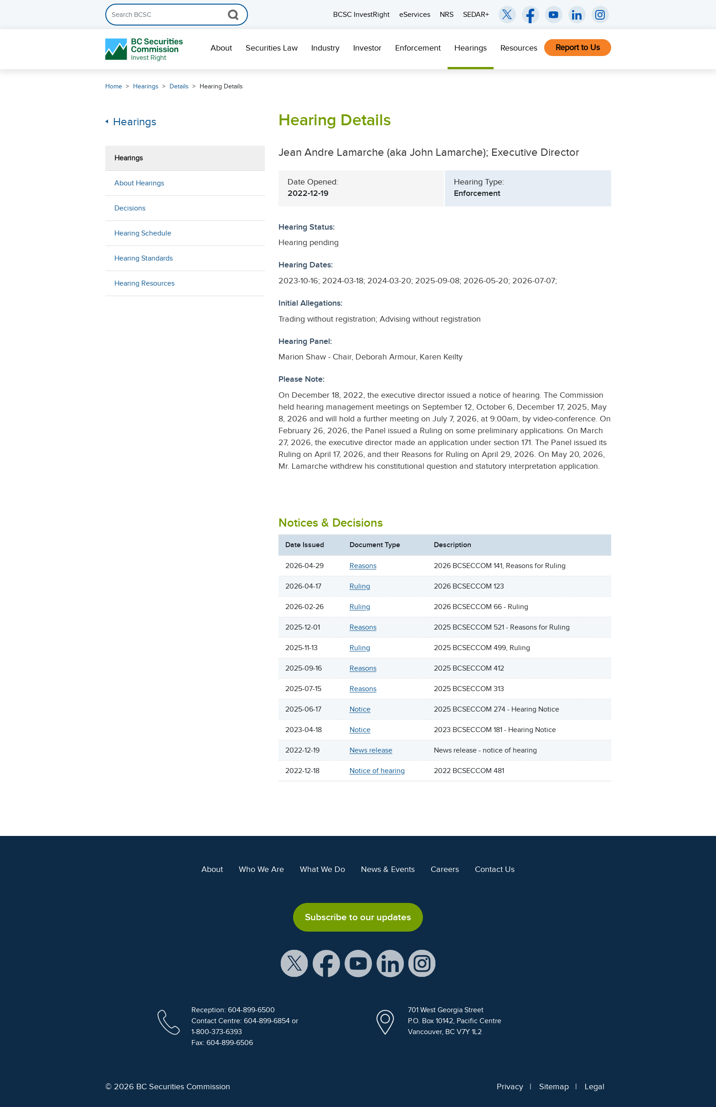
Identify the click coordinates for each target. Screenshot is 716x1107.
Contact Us (495, 869)
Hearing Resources (144, 283)
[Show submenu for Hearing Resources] (249, 283)
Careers (445, 869)
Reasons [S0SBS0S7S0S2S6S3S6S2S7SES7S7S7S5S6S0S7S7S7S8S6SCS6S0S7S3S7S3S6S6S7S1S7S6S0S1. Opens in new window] (363, 689)
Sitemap (554, 1086)
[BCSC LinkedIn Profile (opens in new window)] (390, 963)
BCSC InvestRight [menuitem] (361, 14)
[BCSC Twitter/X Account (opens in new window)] (507, 14)
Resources (518, 47)
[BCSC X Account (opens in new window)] (294, 963)
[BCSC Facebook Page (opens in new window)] (530, 14)
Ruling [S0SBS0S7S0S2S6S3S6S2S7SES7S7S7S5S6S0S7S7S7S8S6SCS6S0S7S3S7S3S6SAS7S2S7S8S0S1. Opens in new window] (360, 607)
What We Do (322, 869)
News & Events (388, 869)
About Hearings (139, 183)
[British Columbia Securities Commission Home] (145, 49)
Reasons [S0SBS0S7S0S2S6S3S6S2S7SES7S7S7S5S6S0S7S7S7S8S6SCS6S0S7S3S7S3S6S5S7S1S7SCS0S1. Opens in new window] (363, 668)
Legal (594, 1086)
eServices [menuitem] (414, 14)
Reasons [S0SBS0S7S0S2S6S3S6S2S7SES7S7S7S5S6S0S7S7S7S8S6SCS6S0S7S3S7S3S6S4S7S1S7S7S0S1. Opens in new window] (363, 627)
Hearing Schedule (142, 233)
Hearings (470, 47)
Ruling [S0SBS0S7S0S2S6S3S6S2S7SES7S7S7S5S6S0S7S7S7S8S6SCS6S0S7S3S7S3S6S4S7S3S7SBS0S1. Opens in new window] (360, 648)
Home (113, 86)
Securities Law (272, 47)
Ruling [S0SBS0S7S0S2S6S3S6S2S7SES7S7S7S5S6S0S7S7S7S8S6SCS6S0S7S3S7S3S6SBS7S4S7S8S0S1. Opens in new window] (360, 586)
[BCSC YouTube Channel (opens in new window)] (553, 14)
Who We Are (261, 869)
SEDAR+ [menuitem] (476, 14)
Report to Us (578, 47)
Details (179, 86)
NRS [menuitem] (446, 14)
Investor (367, 47)
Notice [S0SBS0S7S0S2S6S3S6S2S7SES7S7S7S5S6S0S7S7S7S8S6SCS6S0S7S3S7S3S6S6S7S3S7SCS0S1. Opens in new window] (360, 709)
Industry (325, 47)
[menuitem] (221, 49)
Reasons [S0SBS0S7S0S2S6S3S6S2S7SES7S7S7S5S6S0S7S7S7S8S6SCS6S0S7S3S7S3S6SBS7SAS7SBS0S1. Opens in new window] (363, 566)
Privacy (510, 1086)
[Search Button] (233, 14)
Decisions (129, 208)
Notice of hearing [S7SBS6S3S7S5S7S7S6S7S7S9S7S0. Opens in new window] (377, 771)
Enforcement (418, 47)
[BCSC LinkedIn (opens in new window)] (577, 14)
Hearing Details (221, 86)
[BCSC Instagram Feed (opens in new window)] (600, 14)
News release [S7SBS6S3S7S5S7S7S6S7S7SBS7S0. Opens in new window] (371, 750)
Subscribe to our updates (358, 917)
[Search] (176, 15)
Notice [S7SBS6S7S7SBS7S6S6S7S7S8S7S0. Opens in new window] (360, 730)
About (221, 47)
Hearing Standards (143, 258)
